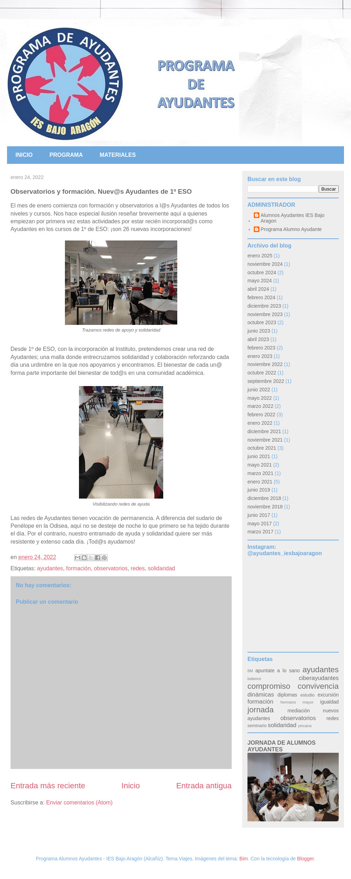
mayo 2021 (259, 465)
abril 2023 (258, 339)
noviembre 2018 (265, 506)
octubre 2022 (261, 373)
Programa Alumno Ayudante (291, 229)
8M (250, 671)
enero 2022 (259, 423)
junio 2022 (258, 389)
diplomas (287, 695)
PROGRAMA (66, 155)
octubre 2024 (261, 272)
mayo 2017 (259, 523)
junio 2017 (258, 515)
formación (78, 568)
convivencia (318, 686)
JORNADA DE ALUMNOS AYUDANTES (281, 745)
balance (254, 678)
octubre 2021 (261, 448)
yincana (305, 726)
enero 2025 (259, 255)
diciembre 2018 (264, 498)
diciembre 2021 (264, 431)
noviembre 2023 (265, 314)
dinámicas (260, 694)
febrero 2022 (261, 414)
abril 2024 (258, 289)
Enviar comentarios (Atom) (79, 803)
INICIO (24, 155)
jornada (260, 709)
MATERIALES (118, 155)
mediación (298, 710)
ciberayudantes (319, 678)
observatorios (110, 568)
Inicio (130, 785)
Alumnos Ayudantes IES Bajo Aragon (293, 218)
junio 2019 (258, 490)
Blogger (305, 858)
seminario (257, 725)
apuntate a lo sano (277, 670)
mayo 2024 (259, 280)
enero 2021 (259, 482)
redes (138, 568)
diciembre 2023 (264, 306)
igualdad (329, 702)
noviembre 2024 (265, 264)
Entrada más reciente (48, 785)
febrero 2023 (261, 348)
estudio (307, 695)
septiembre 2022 (265, 381)
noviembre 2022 (265, 364)
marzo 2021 (260, 473)
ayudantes (50, 568)
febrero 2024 (261, 297)
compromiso (268, 686)
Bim (243, 858)
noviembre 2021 (265, 440)
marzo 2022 (260, 406)
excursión (328, 695)
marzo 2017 (260, 531)
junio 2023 (258, 331)
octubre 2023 (261, 322)
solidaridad (161, 568)
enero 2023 (259, 356)
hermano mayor (296, 702)
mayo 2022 (259, 398)
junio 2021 (258, 456)
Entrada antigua (204, 785)
